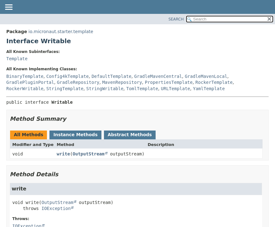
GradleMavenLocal (206, 76)
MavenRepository (122, 82)
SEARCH (176, 19)
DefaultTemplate (111, 76)
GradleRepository (78, 82)
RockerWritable (24, 88)
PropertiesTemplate (169, 82)
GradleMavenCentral (158, 76)
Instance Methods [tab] (75, 134)
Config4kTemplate (67, 76)
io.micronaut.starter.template (60, 31)
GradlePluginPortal (30, 82)
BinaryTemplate (24, 76)
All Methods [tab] (28, 134)
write (63, 153)
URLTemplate (175, 88)
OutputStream (89, 153)
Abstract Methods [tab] (130, 134)
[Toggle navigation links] (8, 7)
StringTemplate (64, 88)
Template (16, 58)
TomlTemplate (142, 88)
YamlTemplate (209, 88)
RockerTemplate (213, 82)
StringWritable (104, 88)
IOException (56, 208)
